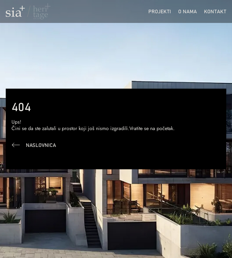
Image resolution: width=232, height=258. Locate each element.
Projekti (159, 11)
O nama (187, 11)
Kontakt (215, 11)
